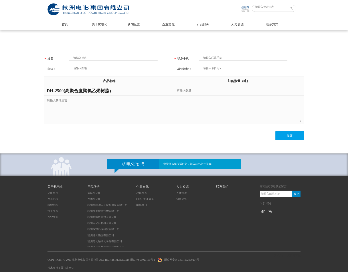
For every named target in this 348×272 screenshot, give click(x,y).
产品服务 (203, 24)
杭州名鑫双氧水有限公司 (102, 217)
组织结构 (52, 205)
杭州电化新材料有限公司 (102, 223)
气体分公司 (94, 199)
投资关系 (52, 211)
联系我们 (222, 186)
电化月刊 (141, 205)
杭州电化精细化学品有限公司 (104, 241)
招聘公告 (181, 199)
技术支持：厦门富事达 (60, 267)
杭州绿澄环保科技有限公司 (103, 229)
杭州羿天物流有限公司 (100, 235)
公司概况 (52, 193)
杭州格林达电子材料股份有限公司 (107, 205)
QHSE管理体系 (145, 199)
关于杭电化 (99, 24)
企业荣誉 (52, 217)
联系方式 (272, 24)
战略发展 (141, 193)
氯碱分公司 (94, 193)
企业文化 (168, 24)
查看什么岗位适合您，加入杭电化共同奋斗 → (190, 163)
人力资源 (237, 24)
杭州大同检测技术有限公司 (103, 211)
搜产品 (245, 10)
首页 (65, 24)
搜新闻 (245, 7)
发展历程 (52, 199)
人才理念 (181, 193)
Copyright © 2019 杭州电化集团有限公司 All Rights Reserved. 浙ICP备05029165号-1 (101, 259)
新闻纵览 (134, 24)
